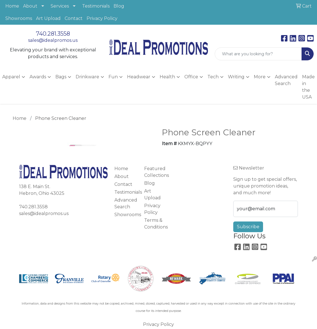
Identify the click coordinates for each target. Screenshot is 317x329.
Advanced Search (286, 80)
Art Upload (48, 18)
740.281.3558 (53, 33)
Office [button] (191, 76)
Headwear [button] (138, 76)
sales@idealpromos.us (53, 40)
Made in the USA (308, 87)
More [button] (260, 76)
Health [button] (167, 76)
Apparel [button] (11, 76)
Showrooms (18, 18)
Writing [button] (236, 76)
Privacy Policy (102, 18)
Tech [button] (213, 76)
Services (60, 6)
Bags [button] (60, 76)
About (30, 6)
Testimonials (96, 6)
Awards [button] (38, 76)
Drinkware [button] (87, 76)
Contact (74, 18)
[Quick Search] (258, 53)
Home (12, 6)
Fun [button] (113, 76)
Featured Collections (155, 172)
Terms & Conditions (155, 224)
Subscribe (248, 226)
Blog (119, 6)
